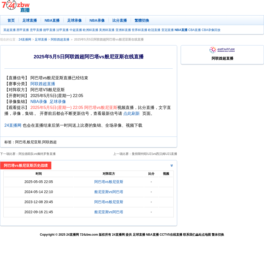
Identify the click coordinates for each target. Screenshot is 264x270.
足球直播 (29, 20)
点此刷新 (131, 113)
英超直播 (9, 30)
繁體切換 (142, 20)
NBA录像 (96, 20)
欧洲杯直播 (90, 30)
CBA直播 (194, 30)
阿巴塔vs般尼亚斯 (108, 182)
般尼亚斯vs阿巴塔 (108, 192)
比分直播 (119, 20)
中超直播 (76, 30)
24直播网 (25, 39)
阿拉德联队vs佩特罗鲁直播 (37, 154)
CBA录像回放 (211, 30)
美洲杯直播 (106, 30)
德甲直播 (49, 30)
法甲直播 (62, 30)
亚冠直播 (167, 30)
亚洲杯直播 (123, 30)
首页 (11, 20)
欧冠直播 (154, 30)
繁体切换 (218, 234)
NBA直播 (52, 20)
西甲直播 (22, 30)
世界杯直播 (139, 30)
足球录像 (74, 20)
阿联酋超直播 (60, 39)
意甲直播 (36, 30)
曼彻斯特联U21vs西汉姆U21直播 (154, 154)
